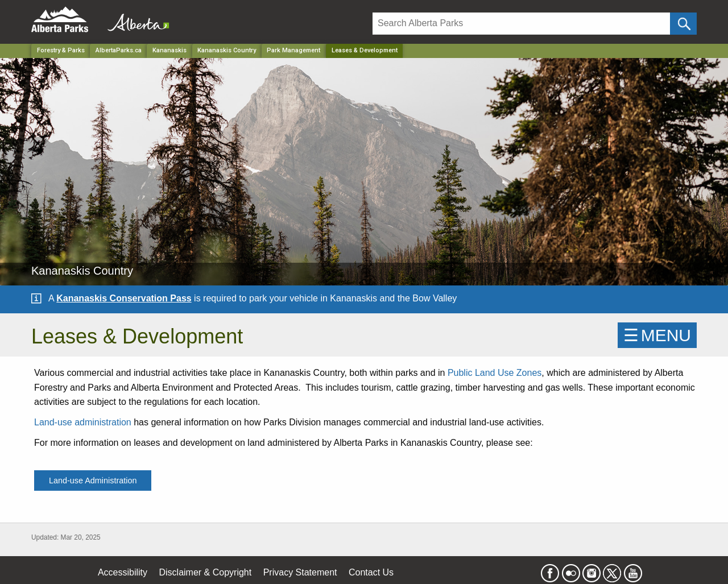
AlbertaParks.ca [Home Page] (119, 50)
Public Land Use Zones (494, 373)
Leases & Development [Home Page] (365, 50)
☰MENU (657, 335)
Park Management (293, 50)
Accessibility (122, 572)
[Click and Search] (683, 24)
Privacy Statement (300, 572)
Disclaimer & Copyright (205, 572)
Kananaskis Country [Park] (226, 50)
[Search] (521, 24)
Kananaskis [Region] (169, 50)
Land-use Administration (92, 480)
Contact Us (371, 572)
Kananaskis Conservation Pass (123, 298)
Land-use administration (82, 422)
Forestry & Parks (61, 50)
